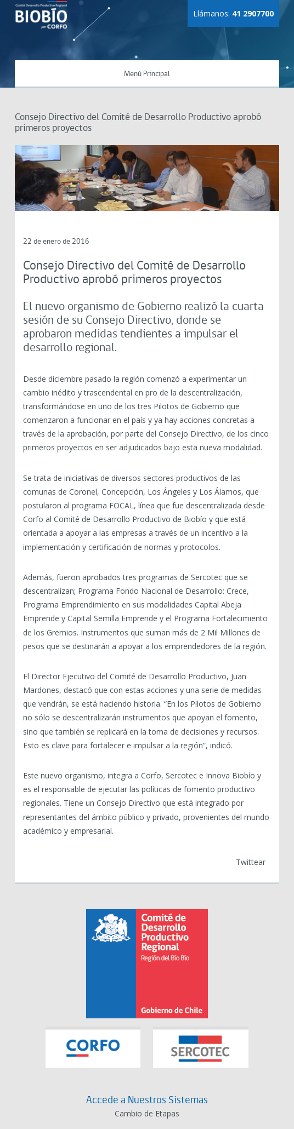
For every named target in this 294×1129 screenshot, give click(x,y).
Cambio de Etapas (147, 1113)
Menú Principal (147, 74)
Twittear (250, 862)
